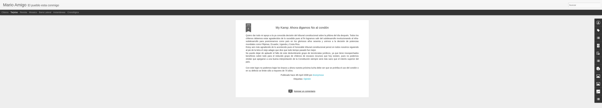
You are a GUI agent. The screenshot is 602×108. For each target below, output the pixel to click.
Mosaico (33, 12)
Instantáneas (59, 12)
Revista (23, 12)
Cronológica (73, 12)
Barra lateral (45, 12)
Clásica (5, 12)
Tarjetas (14, 12)
